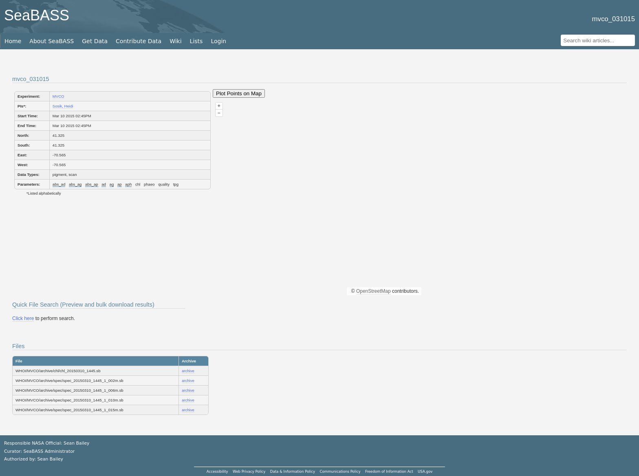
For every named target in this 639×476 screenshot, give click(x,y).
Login (218, 41)
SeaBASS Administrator (49, 451)
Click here (23, 318)
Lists (196, 41)
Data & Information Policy (292, 471)
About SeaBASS (51, 41)
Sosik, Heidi (63, 106)
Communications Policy (340, 471)
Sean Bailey (50, 459)
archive (188, 371)
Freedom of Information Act (389, 471)
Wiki (175, 41)
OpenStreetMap (373, 291)
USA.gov (425, 471)
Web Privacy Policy (249, 471)
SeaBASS (36, 15)
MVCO (58, 96)
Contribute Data (138, 41)
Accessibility (217, 471)
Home (12, 41)
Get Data (95, 41)
